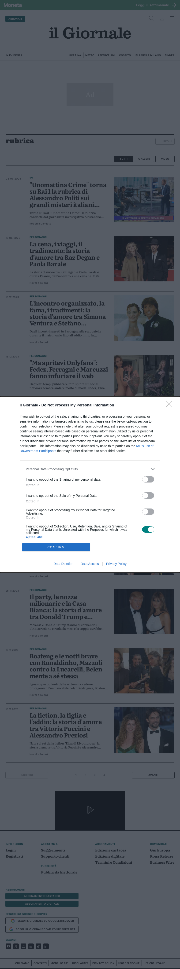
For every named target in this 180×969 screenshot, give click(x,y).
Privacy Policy (116, 564)
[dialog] (90, 484)
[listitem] (90, 469)
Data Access (90, 564)
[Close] (170, 405)
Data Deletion (63, 564)
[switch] (148, 479)
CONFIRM (56, 547)
